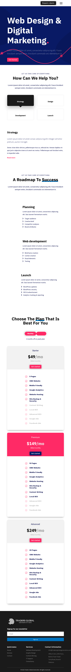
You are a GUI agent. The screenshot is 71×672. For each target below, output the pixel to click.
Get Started (13, 60)
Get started (35, 367)
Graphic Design (31, 653)
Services (9, 653)
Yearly (41, 333)
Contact (9, 656)
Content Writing (31, 656)
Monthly (30, 333)
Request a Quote (48, 3)
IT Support (29, 658)
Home (9, 650)
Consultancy (30, 661)
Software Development (33, 650)
